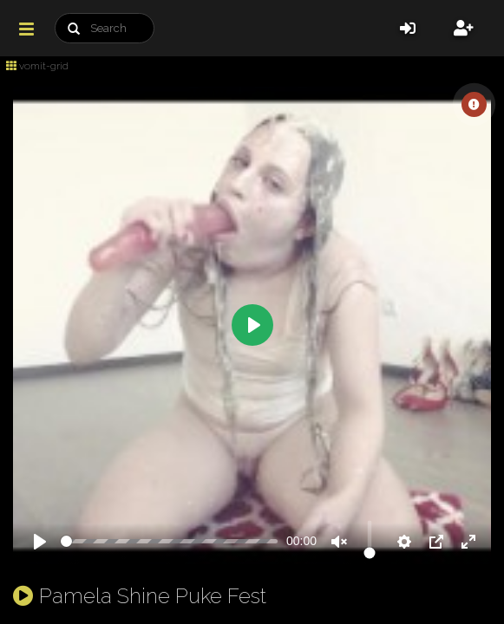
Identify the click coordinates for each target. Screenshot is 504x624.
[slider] (169, 541)
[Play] (40, 542)
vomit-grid (37, 66)
